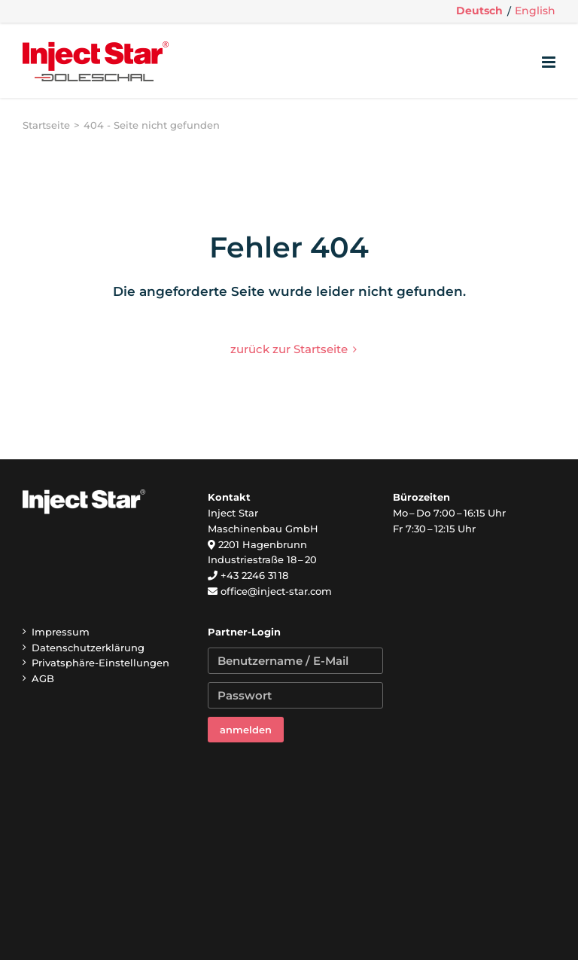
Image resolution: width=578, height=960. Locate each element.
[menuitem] (479, 11)
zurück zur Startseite (289, 349)
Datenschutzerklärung (88, 648)
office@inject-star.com (276, 591)
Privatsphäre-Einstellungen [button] (100, 663)
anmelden (246, 730)
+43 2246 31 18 (254, 575)
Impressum (61, 632)
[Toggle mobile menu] (550, 62)
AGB (43, 678)
